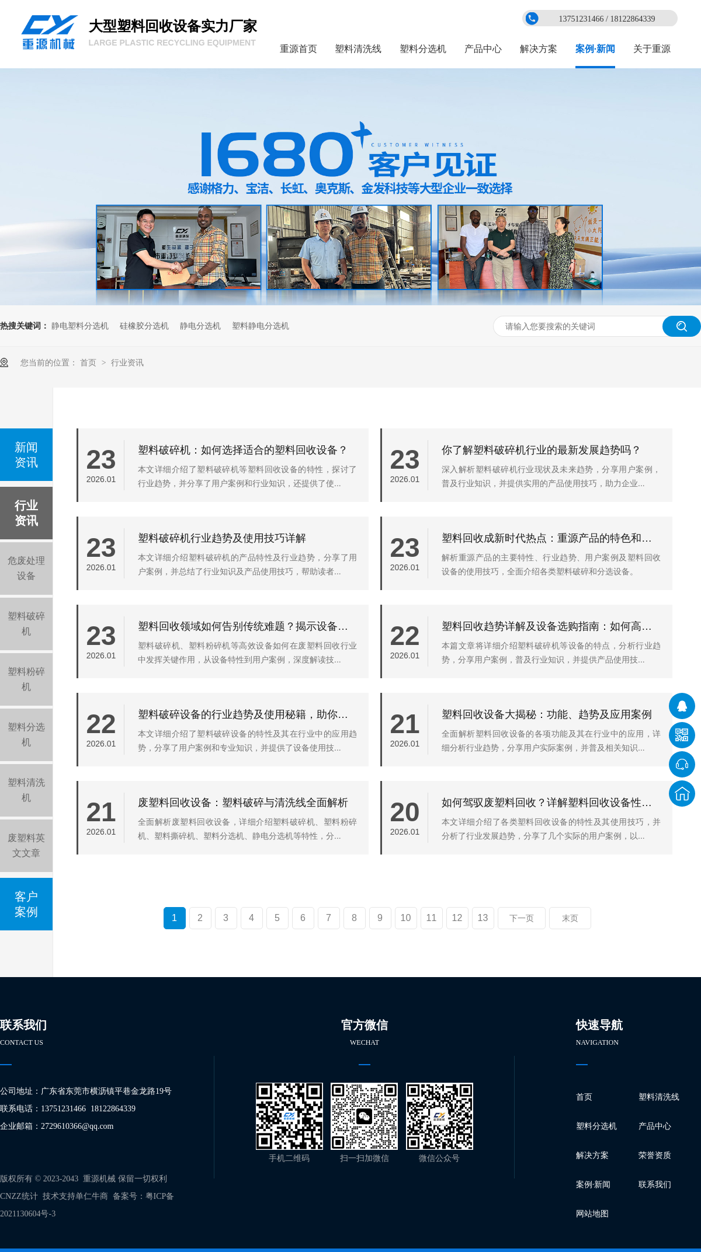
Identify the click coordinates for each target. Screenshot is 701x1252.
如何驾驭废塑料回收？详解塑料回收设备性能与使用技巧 (551, 802)
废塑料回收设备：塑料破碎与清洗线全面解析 (243, 802)
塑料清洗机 (26, 790)
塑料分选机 (423, 49)
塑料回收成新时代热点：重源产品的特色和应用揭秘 (551, 538)
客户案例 (26, 904)
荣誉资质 (654, 1155)
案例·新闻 (595, 49)
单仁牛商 (91, 1196)
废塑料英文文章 (26, 845)
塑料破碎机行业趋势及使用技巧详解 (222, 538)
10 (406, 918)
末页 (570, 918)
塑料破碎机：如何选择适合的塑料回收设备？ (243, 450)
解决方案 (538, 49)
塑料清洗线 (358, 49)
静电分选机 (200, 325)
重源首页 (298, 49)
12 (457, 918)
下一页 (521, 918)
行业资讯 (127, 362)
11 (431, 918)
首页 (89, 362)
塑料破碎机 (26, 623)
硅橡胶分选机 (144, 325)
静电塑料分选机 (80, 325)
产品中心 (483, 49)
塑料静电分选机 (260, 325)
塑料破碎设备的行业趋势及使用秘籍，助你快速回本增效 (247, 714)
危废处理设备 (26, 568)
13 (483, 918)
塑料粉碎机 (26, 679)
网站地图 (592, 1213)
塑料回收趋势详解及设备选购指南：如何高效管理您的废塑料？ (551, 626)
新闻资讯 (26, 455)
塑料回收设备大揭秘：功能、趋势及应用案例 (547, 714)
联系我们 (654, 1184)
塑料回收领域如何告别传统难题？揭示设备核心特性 (247, 626)
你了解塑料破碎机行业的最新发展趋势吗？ (541, 450)
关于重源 (652, 49)
